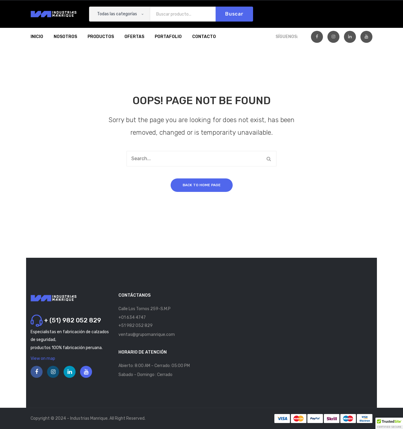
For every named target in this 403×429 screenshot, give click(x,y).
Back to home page (202, 185)
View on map (43, 358)
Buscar (234, 14)
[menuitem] (37, 37)
